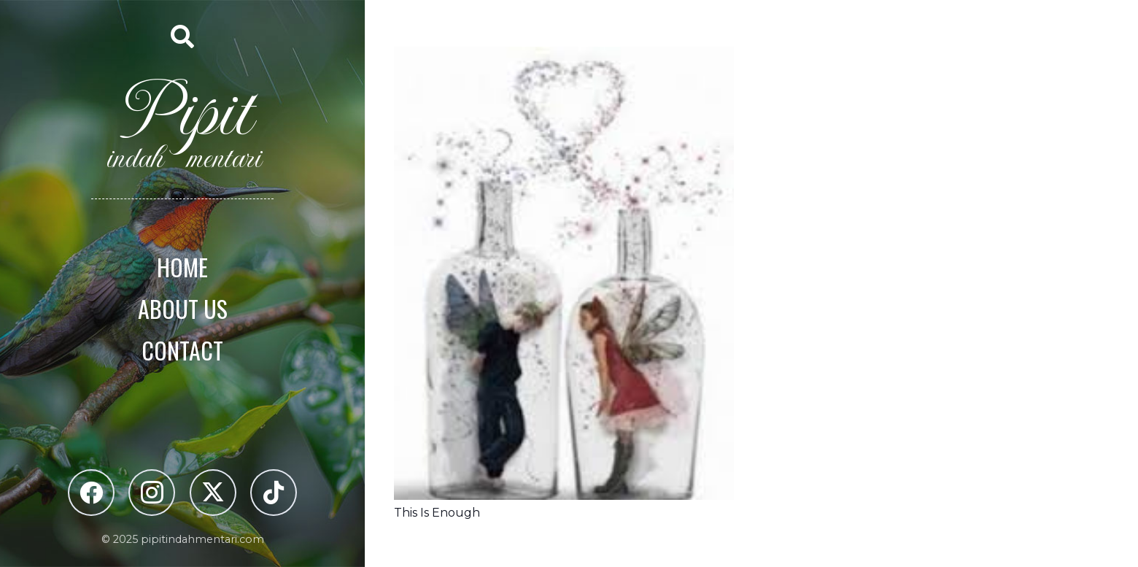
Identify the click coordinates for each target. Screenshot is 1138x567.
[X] (213, 492)
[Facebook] (91, 492)
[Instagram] (151, 492)
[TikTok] (273, 492)
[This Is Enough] (564, 57)
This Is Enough (437, 513)
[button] (182, 36)
